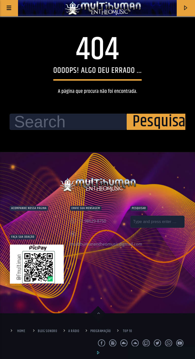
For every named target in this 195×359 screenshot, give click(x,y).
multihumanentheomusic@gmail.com (106, 244)
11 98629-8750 (92, 221)
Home (21, 331)
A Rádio (73, 331)
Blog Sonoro (47, 331)
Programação (100, 331)
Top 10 (127, 331)
